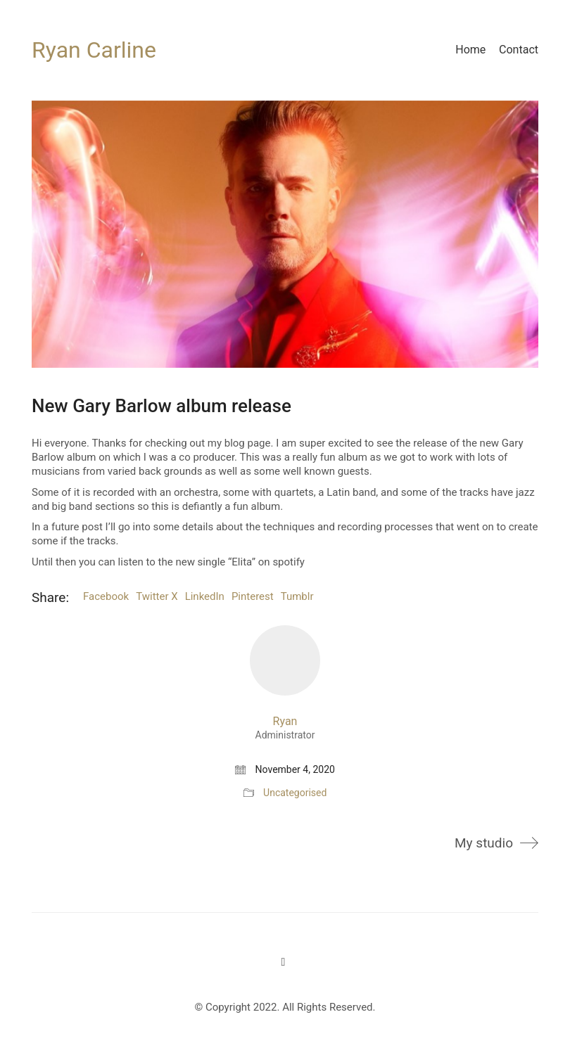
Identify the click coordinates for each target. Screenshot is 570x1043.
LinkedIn (204, 596)
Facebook (106, 596)
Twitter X (156, 596)
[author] (285, 660)
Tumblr (297, 596)
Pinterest (253, 596)
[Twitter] (284, 962)
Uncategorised (295, 792)
